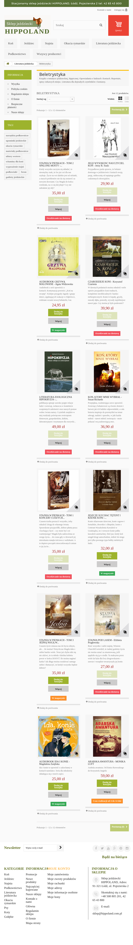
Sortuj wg (41, 99)
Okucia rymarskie (74, 43)
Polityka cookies (19, 89)
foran (23, 172)
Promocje (31, 874)
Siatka (120, 99)
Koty (7, 912)
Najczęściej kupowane (32, 888)
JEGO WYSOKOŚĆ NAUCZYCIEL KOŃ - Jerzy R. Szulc (106, 164)
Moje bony (53, 897)
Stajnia (49, 43)
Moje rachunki (56, 883)
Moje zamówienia (58, 874)
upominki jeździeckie (16, 140)
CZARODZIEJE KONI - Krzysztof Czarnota (105, 283)
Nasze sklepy (17, 112)
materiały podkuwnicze (17, 151)
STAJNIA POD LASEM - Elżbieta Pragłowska (105, 641)
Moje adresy (54, 888)
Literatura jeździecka (108, 43)
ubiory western (13, 156)
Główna (30, 906)
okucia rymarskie (14, 146)
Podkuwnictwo (17, 54)
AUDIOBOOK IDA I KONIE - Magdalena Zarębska (54, 762)
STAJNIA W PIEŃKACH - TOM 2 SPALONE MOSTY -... (56, 164)
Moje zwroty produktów (61, 879)
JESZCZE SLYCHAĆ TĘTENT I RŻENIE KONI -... (104, 516)
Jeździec (29, 43)
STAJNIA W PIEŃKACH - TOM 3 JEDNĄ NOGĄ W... (56, 641)
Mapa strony (33, 923)
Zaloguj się (120, 9)
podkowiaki (11, 172)
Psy (6, 907)
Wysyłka (15, 84)
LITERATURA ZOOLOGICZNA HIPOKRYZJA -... (55, 398)
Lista (127, 99)
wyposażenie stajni (15, 166)
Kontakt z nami (104, 10)
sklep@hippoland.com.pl (107, 913)
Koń (10, 43)
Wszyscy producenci (49, 54)
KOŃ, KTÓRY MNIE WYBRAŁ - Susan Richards (105, 398)
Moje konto (58, 868)
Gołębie (9, 916)
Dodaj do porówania (48, 228)
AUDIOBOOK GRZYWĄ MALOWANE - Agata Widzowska (56, 283)
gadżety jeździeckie (15, 177)
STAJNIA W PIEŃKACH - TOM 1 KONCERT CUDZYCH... (56, 516)
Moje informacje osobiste (62, 892)
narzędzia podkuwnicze (17, 135)
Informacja (15, 75)
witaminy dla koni (14, 161)
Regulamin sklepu (20, 94)
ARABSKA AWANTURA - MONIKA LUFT (106, 762)
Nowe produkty (31, 880)
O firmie (15, 99)
